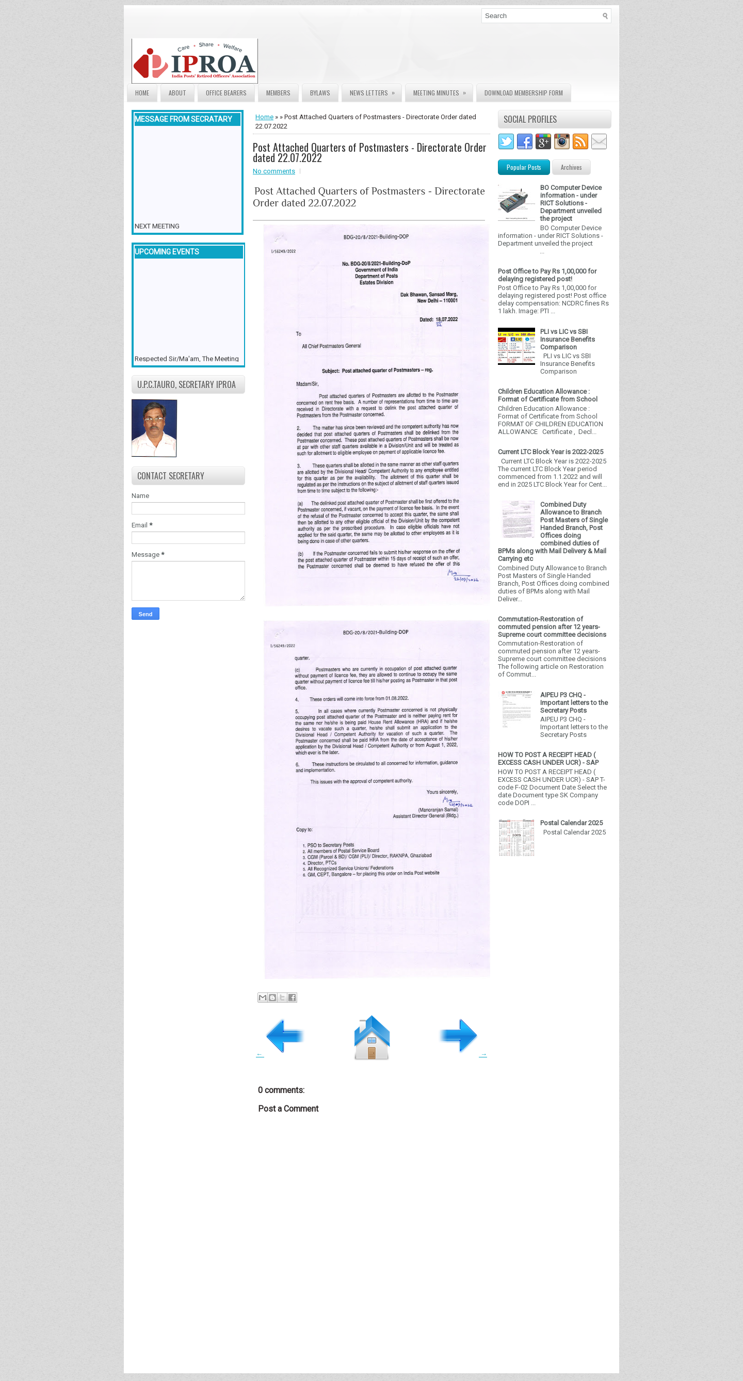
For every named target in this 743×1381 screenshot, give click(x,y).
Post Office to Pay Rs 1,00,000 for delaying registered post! (547, 275)
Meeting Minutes (443, 90)
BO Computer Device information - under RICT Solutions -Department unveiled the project (571, 203)
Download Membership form (523, 92)
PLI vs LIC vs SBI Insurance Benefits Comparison (567, 339)
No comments (274, 171)
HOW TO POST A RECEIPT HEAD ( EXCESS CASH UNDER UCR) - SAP (548, 758)
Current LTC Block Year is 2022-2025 (550, 452)
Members (278, 92)
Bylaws (320, 92)
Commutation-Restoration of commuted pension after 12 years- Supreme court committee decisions (552, 626)
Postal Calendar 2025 (571, 823)
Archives (571, 167)
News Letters (375, 90)
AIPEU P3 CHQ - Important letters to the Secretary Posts (574, 702)
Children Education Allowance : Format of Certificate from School (547, 395)
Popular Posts (524, 167)
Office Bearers (226, 92)
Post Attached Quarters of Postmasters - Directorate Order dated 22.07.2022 (370, 152)
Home (142, 92)
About (177, 92)
